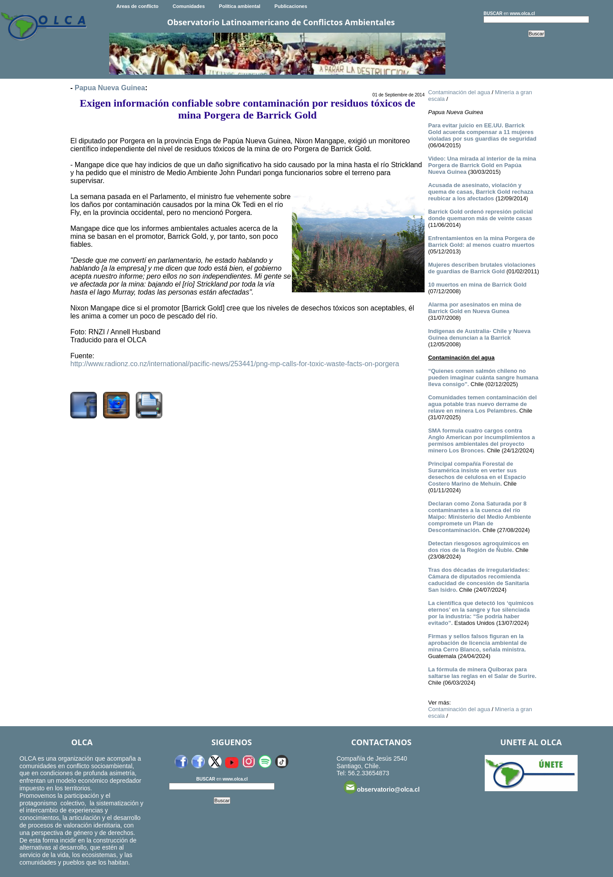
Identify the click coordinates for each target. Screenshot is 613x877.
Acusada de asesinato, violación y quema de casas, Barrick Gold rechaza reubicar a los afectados (480, 192)
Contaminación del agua (459, 92)
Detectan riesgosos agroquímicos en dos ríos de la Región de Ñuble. (478, 546)
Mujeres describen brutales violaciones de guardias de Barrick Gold (482, 268)
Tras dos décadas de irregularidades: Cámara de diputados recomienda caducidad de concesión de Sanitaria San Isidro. (479, 580)
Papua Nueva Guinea (110, 88)
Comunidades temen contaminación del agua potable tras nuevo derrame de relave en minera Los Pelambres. (482, 404)
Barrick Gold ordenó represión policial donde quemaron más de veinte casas (480, 215)
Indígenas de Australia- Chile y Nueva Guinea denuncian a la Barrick (479, 334)
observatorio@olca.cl (382, 787)
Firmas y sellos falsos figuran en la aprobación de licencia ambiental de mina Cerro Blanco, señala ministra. (477, 643)
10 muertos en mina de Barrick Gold (477, 284)
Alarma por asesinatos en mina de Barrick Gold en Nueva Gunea (474, 307)
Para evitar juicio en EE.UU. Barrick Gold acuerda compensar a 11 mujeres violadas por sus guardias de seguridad (482, 132)
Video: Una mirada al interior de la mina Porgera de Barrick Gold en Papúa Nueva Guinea (482, 165)
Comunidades (188, 6)
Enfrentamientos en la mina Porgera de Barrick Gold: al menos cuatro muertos (481, 241)
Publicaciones (291, 6)
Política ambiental (240, 6)
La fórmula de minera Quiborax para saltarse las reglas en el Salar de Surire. (482, 672)
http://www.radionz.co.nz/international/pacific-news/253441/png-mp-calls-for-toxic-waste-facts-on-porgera (234, 364)
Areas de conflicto (137, 6)
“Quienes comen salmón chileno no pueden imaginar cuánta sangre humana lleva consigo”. (483, 377)
